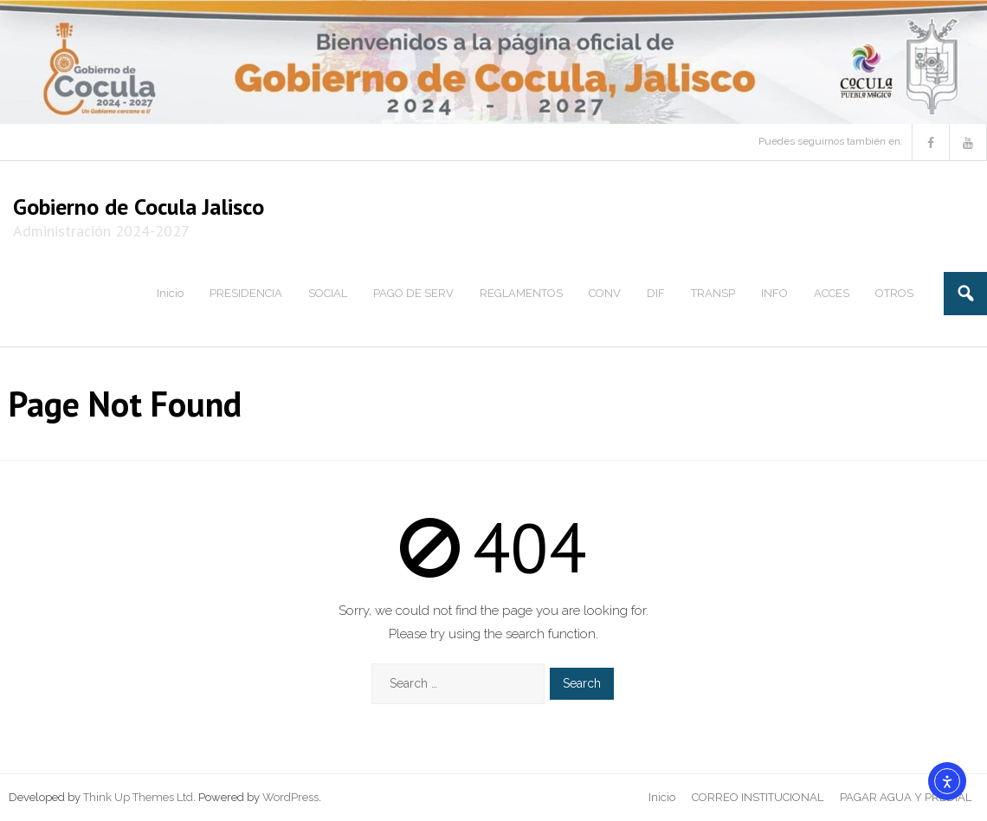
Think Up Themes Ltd (138, 797)
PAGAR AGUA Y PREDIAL (905, 797)
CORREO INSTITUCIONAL (757, 797)
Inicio (661, 797)
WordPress (290, 797)
